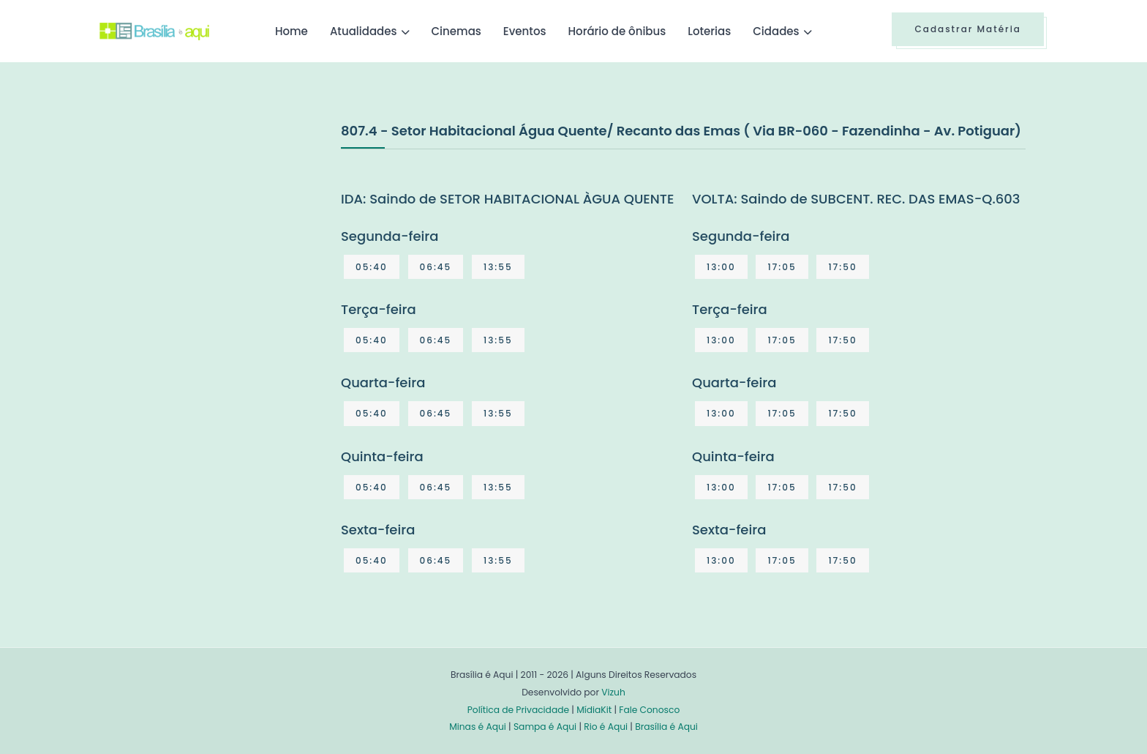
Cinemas (456, 31)
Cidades (776, 31)
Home (291, 31)
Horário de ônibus (617, 31)
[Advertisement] (209, 229)
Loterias (709, 31)
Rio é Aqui (606, 726)
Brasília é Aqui (666, 726)
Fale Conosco (649, 709)
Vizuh (613, 692)
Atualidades (363, 31)
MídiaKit (594, 709)
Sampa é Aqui (545, 726)
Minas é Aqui (477, 726)
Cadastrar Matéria (967, 29)
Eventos (524, 31)
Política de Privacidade (518, 709)
